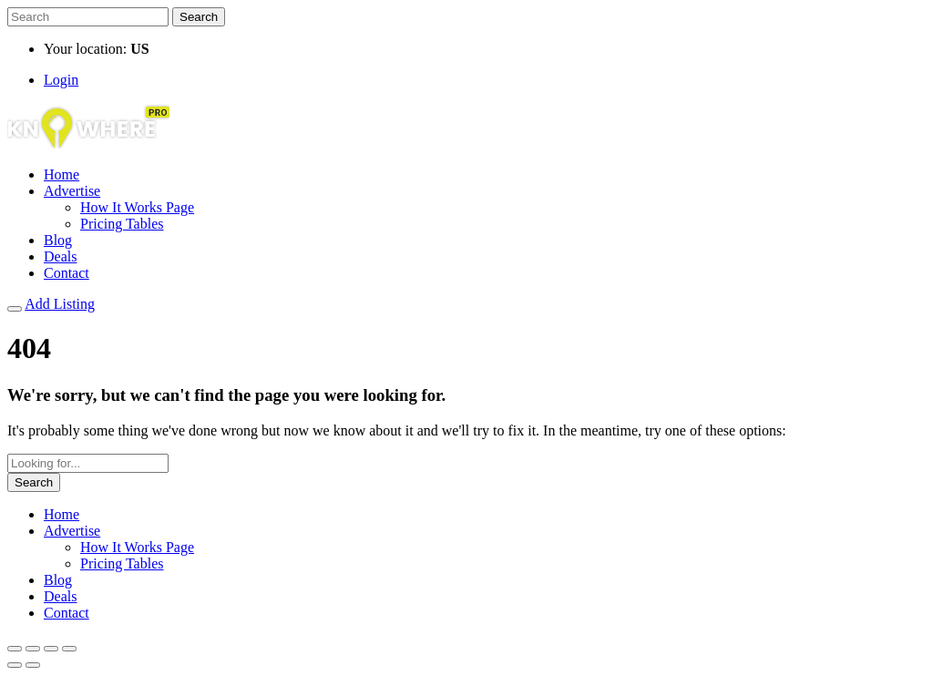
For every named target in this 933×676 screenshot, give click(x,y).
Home (61, 174)
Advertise (72, 191)
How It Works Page (137, 207)
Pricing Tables (121, 223)
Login (61, 79)
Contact (66, 273)
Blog (58, 240)
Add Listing (60, 304)
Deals (60, 256)
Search (198, 17)
